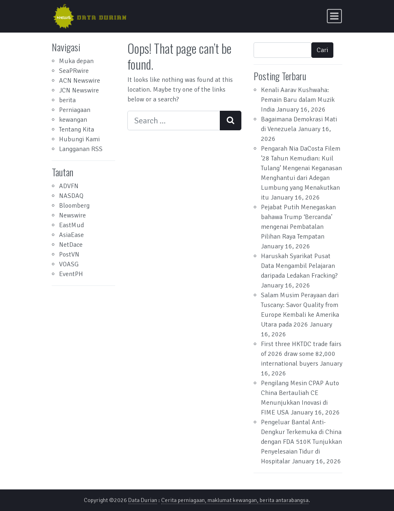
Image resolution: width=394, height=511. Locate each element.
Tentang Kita (76, 129)
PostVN (69, 254)
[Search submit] (230, 120)
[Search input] (173, 120)
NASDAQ (71, 196)
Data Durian (142, 500)
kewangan (73, 120)
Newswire (72, 215)
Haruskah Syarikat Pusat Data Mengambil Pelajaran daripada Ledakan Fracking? (299, 266)
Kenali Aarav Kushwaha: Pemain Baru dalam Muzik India (298, 100)
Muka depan (76, 61)
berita (67, 100)
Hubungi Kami (79, 139)
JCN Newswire (79, 90)
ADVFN (69, 186)
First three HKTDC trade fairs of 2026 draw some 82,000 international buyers (301, 354)
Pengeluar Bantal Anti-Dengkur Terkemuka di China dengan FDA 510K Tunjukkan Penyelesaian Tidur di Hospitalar (301, 441)
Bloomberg (74, 206)
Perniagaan (74, 110)
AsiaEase (71, 235)
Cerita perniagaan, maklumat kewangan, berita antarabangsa (235, 500)
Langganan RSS (81, 149)
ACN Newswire (79, 81)
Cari (322, 50)
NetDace (71, 245)
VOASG (69, 264)
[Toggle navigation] (334, 16)
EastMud (71, 225)
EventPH (71, 274)
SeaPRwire (74, 71)
